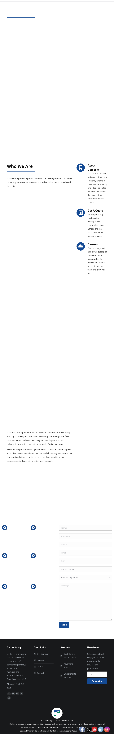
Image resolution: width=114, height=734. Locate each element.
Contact (40, 673)
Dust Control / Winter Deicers (70, 656)
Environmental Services (70, 675)
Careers (40, 660)
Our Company (43, 654)
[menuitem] (46, 720)
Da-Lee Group (40, 731)
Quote (40, 666)
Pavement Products (68, 666)
